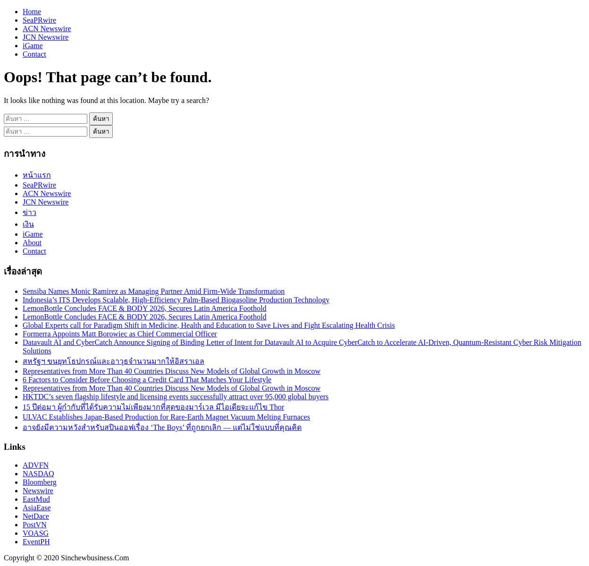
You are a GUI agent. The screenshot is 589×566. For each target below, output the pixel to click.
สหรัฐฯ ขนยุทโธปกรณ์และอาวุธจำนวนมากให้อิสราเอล (113, 361)
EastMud (36, 499)
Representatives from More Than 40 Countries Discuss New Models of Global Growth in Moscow (171, 371)
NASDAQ (38, 474)
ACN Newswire (47, 29)
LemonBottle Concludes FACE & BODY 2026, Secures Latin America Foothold (144, 308)
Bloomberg (40, 482)
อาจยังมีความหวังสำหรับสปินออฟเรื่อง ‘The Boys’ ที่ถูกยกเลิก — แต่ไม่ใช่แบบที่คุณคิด (162, 427)
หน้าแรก (37, 175)
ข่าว (29, 212)
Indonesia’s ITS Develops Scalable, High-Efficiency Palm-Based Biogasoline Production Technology (176, 300)
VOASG (36, 533)
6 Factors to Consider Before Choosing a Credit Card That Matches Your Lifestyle (147, 380)
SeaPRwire (39, 20)
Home (32, 12)
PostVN (35, 525)
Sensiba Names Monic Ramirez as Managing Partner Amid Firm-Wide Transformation (154, 291)
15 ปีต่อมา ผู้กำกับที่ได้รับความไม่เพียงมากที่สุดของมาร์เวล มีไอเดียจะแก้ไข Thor (153, 407)
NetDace (36, 516)
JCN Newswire (45, 37)
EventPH (36, 542)
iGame (33, 46)
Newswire (38, 491)
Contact (34, 54)
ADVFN (36, 465)
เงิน (28, 224)
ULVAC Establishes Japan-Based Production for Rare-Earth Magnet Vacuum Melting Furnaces (166, 417)
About (32, 243)
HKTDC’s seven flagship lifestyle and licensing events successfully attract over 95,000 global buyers (175, 397)
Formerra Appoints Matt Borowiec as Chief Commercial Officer (120, 334)
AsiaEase (37, 508)
